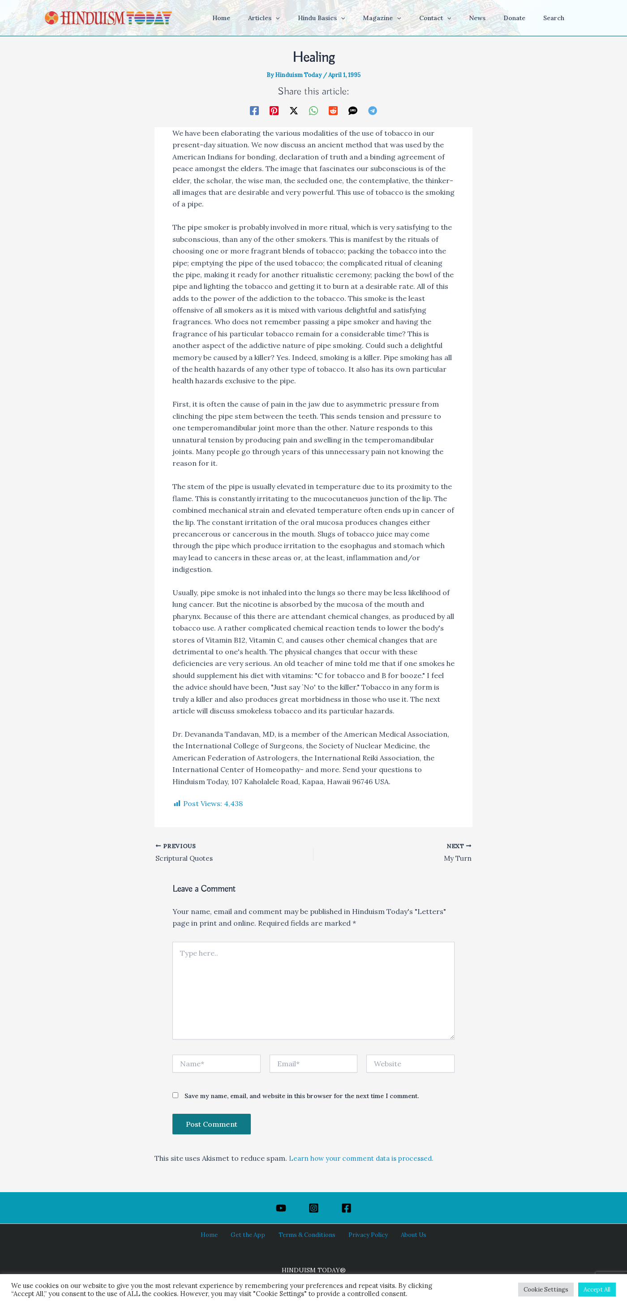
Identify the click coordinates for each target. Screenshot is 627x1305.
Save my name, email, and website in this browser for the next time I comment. (302, 1097)
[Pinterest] (274, 110)
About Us (404, 1235)
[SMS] (352, 110)
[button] (310, 18)
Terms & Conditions (306, 1235)
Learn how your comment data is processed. (366, 1159)
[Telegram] (372, 110)
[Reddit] (333, 110)
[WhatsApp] (313, 110)
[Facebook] (254, 110)
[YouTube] (281, 1208)
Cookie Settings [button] (546, 1289)
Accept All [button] (597, 1289)
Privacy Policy (363, 1235)
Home (218, 1235)
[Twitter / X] (293, 110)
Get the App (251, 1235)
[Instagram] (314, 1208)
